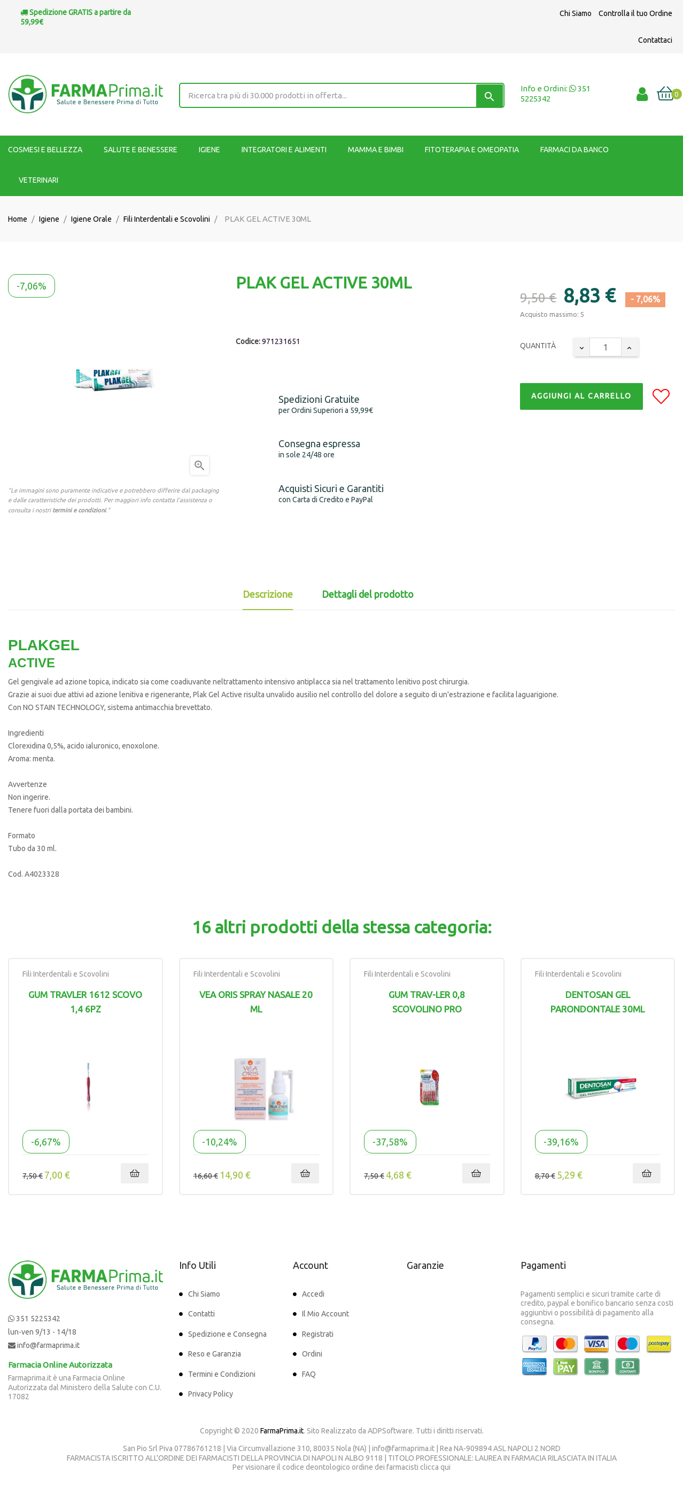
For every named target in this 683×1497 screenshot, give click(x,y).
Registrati (317, 1334)
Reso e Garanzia (214, 1354)
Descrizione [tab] (268, 594)
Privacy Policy (210, 1394)
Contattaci (655, 40)
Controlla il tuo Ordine (635, 13)
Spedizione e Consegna (227, 1334)
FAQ (309, 1374)
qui (445, 1467)
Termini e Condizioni (221, 1374)
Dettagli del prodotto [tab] (368, 594)
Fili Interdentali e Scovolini (65, 974)
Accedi (313, 1294)
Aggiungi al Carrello (581, 396)
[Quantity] (605, 347)
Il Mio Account (325, 1313)
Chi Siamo (576, 13)
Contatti (201, 1313)
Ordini (312, 1354)
